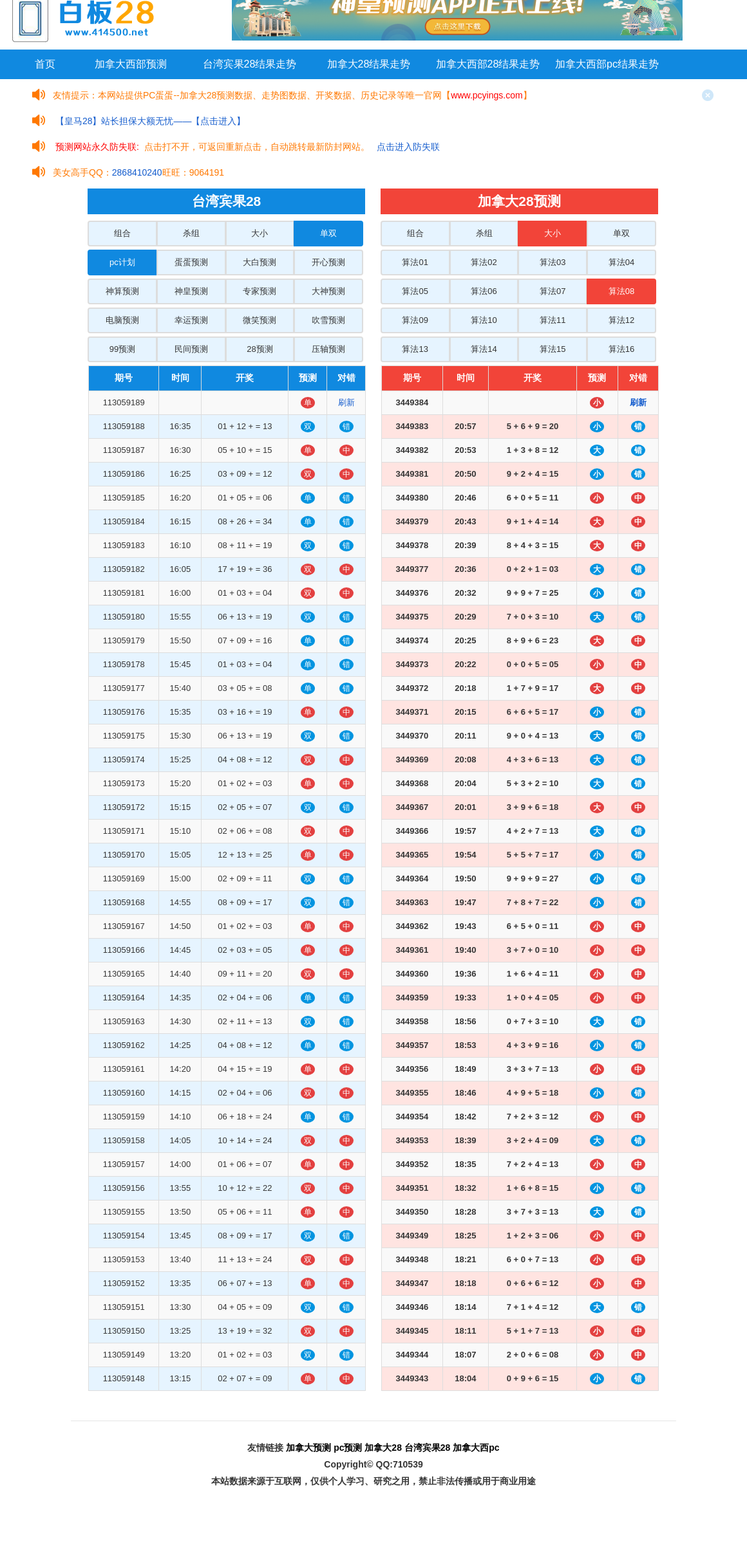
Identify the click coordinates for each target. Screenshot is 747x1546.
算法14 (483, 349)
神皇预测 (191, 291)
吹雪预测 (328, 320)
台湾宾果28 (427, 1447)
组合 (122, 233)
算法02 (483, 262)
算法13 (415, 349)
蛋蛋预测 (191, 262)
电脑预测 (122, 320)
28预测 (259, 349)
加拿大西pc (476, 1447)
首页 (45, 64)
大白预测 (259, 262)
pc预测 (348, 1447)
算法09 (415, 320)
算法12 (621, 320)
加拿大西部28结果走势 (488, 64)
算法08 (621, 291)
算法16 (621, 349)
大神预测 (328, 291)
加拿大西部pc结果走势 (607, 64)
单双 (328, 233)
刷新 (346, 402)
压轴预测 (328, 349)
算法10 (483, 320)
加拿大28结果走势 (369, 64)
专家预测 (259, 291)
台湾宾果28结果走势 (250, 64)
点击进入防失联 (408, 147)
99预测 (122, 349)
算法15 (552, 349)
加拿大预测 (308, 1447)
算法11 (552, 320)
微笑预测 (259, 320)
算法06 (483, 291)
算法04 (621, 262)
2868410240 (137, 172)
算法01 (415, 262)
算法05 (415, 291)
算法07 (552, 291)
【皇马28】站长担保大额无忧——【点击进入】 (150, 121)
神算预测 (122, 291)
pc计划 (122, 262)
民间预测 (191, 349)
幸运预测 (191, 320)
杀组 (191, 233)
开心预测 (328, 262)
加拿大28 (383, 1447)
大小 (259, 233)
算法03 (552, 262)
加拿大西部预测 (131, 64)
